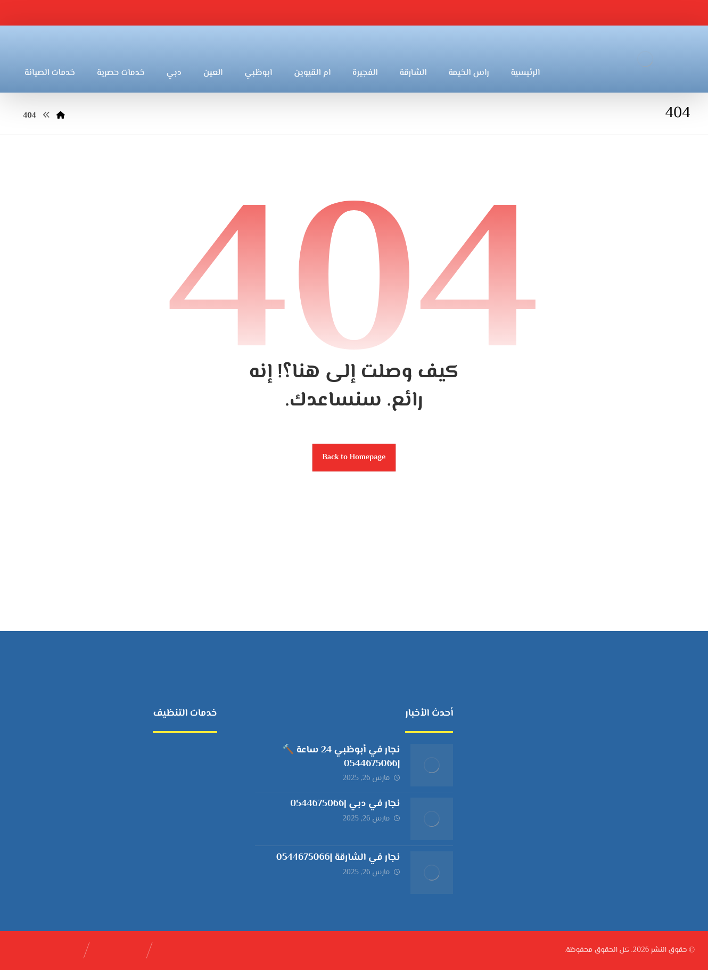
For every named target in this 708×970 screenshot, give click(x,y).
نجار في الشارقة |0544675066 (338, 857)
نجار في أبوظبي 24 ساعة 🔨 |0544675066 (341, 757)
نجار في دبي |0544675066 (345, 804)
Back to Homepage (354, 457)
